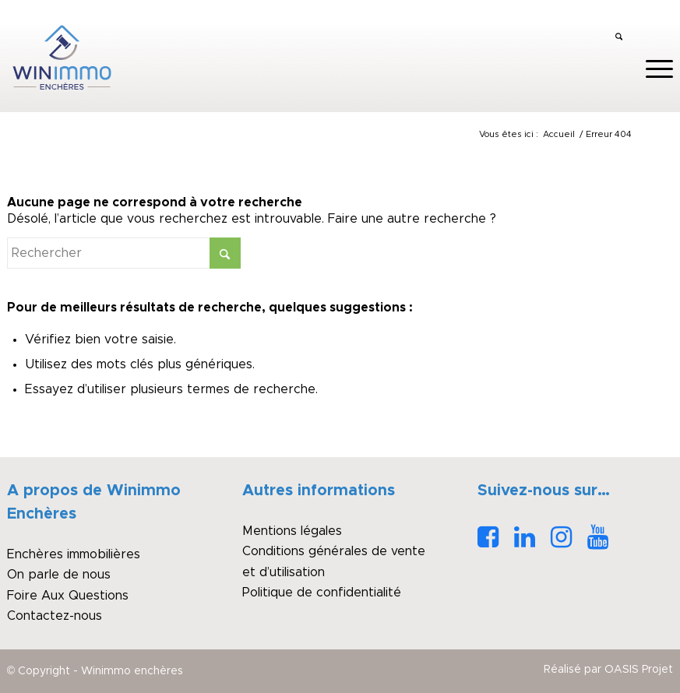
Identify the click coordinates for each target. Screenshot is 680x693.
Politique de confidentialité (321, 592)
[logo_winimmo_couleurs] (62, 58)
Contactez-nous (54, 616)
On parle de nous (59, 574)
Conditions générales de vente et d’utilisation (333, 561)
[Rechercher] (619, 38)
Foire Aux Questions (68, 595)
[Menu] (651, 69)
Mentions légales (292, 531)
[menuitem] (619, 38)
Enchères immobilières (73, 554)
